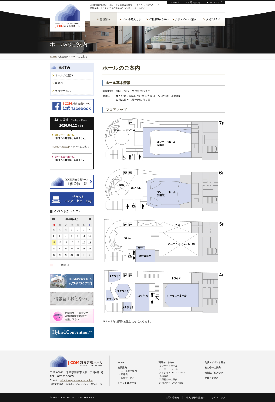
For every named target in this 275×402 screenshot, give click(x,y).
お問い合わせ (194, 2)
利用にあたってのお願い (171, 383)
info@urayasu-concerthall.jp (76, 380)
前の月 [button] (53, 219)
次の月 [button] (90, 219)
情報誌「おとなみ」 (215, 372)
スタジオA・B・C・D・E (172, 372)
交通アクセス (211, 19)
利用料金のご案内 (168, 379)
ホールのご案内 (64, 75)
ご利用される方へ (157, 19)
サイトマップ (215, 2)
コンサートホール (168, 365)
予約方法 (163, 376)
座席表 (59, 83)
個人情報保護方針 (195, 397)
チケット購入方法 (130, 19)
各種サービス (63, 90)
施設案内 (103, 19)
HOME (176, 2)
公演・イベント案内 (184, 19)
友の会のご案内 (213, 367)
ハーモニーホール (168, 369)
